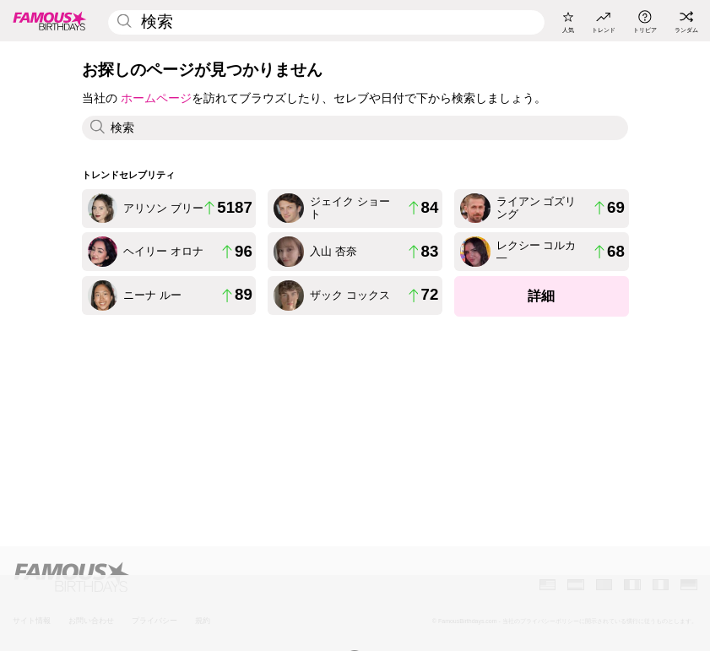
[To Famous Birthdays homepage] (50, 21)
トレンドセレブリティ (128, 175)
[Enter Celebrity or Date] (326, 22)
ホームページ (156, 98)
